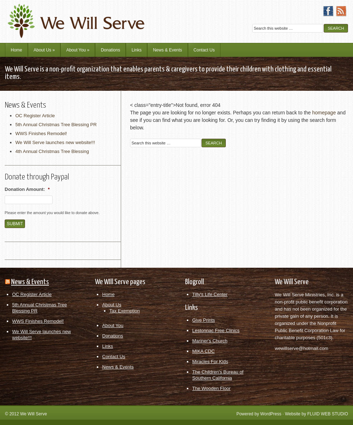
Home (16, 50)
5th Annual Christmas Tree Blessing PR (56, 124)
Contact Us (204, 50)
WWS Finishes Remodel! (41, 133)
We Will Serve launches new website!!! (55, 142)
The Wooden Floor (211, 388)
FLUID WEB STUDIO (327, 413)
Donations (110, 50)
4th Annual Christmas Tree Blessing (52, 151)
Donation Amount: (27, 189)
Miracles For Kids (210, 361)
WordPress (270, 413)
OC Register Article (35, 115)
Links (136, 50)
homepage (324, 112)
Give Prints (203, 320)
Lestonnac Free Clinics (215, 330)
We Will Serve (33, 413)
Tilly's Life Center (210, 294)
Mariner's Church (210, 341)
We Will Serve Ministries (67, 16)
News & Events (167, 50)
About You (77, 50)
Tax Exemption (124, 310)
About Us (44, 50)
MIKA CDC (203, 351)
